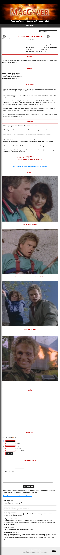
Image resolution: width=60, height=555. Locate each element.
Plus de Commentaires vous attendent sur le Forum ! (17, 496)
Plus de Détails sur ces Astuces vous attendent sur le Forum (30, 166)
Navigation (43, 25)
